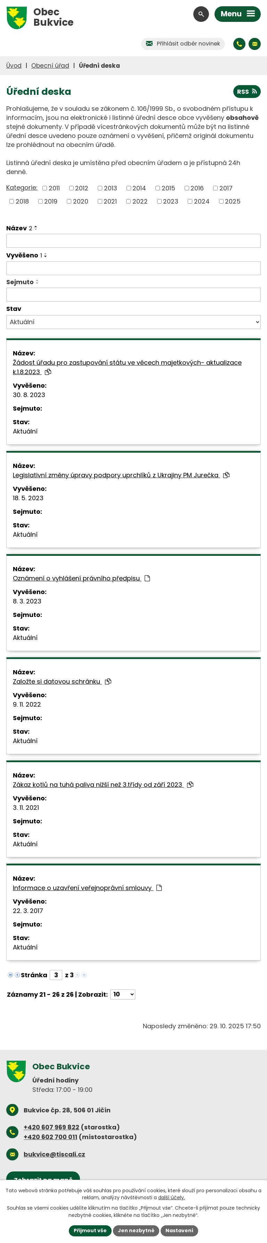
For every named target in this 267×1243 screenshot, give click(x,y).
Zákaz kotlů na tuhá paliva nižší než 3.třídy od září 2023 (103, 784)
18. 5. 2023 (28, 498)
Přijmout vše (90, 1230)
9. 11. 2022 (27, 704)
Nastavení (179, 1230)
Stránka (34, 975)
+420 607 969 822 (51, 1127)
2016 (197, 188)
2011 (54, 188)
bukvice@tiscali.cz (54, 1154)
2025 (233, 201)
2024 (202, 201)
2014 (139, 188)
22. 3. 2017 (28, 910)
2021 (110, 201)
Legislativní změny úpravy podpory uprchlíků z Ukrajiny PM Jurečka (121, 475)
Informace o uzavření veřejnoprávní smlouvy (87, 887)
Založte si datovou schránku (62, 681)
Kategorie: (22, 187)
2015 (168, 188)
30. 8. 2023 (29, 394)
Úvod (14, 65)
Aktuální (25, 431)
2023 (170, 201)
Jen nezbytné (136, 1230)
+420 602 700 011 (50, 1137)
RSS (247, 91)
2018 (22, 201)
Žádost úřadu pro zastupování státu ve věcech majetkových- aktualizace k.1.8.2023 (127, 367)
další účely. (171, 1197)
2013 (110, 188)
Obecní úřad (50, 65)
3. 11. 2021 (26, 807)
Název (19, 228)
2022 (140, 201)
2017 (226, 188)
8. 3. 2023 (27, 601)
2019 (50, 201)
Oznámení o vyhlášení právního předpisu (81, 578)
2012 (81, 188)
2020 (80, 201)
